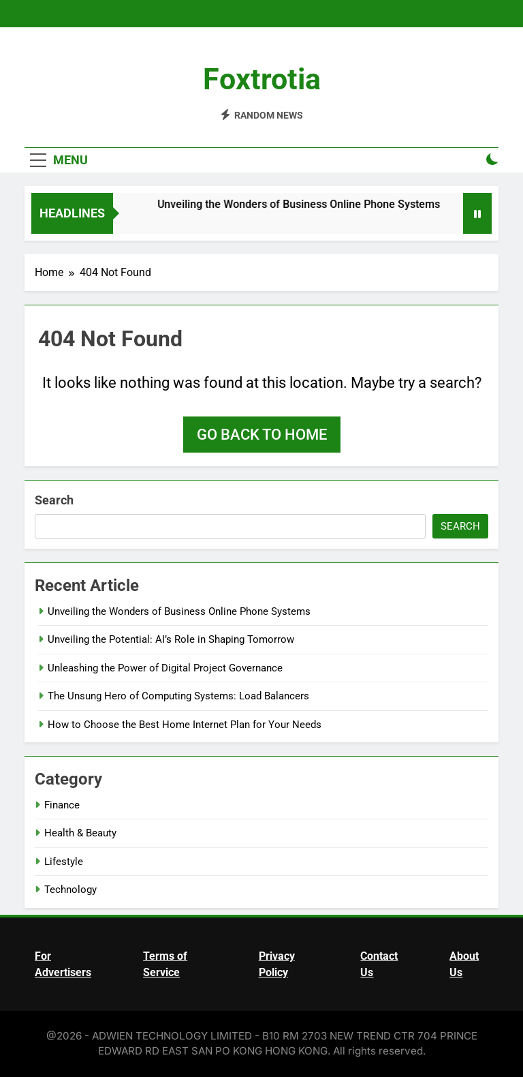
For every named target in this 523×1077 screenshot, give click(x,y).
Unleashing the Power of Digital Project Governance (165, 668)
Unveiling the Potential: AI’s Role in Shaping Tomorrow (171, 639)
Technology (70, 889)
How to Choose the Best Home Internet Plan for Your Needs (184, 724)
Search (54, 500)
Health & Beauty (80, 833)
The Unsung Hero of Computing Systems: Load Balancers (178, 696)
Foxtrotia (262, 79)
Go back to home (262, 434)
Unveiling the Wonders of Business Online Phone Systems (306, 204)
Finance (62, 805)
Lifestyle (63, 861)
